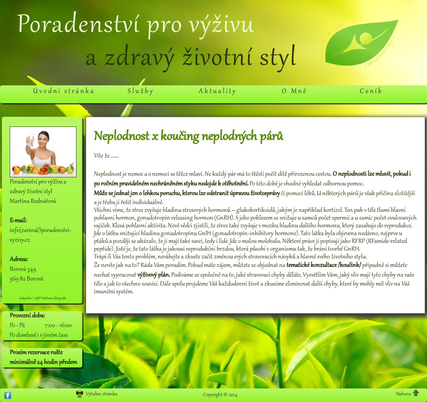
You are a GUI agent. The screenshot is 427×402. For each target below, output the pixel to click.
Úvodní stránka (64, 91)
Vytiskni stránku (97, 394)
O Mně (294, 91)
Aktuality (218, 91)
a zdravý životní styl (191, 59)
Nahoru (407, 393)
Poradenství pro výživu (136, 26)
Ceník (371, 91)
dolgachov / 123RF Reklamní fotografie (42, 298)
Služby (141, 91)
